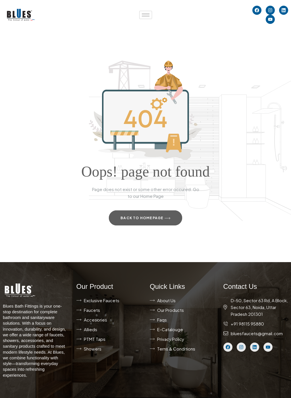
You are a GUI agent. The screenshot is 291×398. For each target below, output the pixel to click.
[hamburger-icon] (145, 15)
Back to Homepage (145, 218)
